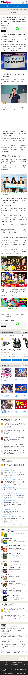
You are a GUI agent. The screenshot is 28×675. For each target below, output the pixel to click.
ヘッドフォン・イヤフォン (8, 335)
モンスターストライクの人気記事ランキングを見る (11, 516)
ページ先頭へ (24, 658)
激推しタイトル (16, 12)
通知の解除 (15, 664)
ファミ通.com (22, 664)
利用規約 (15, 662)
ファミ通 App (6, 2)
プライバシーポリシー (7, 664)
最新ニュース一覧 (24, 9)
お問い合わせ (8, 662)
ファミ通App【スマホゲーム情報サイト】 (10, 9)
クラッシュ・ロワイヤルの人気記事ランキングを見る (11, 493)
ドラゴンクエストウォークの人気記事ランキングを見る (12, 479)
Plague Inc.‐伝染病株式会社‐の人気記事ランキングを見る (11, 500)
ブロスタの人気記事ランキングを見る (8, 509)
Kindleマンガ (20, 335)
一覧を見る (24, 332)
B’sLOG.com (14, 666)
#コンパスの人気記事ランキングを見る (8, 470)
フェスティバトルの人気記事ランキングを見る (10, 487)
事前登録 (10, 12)
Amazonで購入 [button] (5, 359)
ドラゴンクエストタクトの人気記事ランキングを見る (11, 524)
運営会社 (20, 662)
